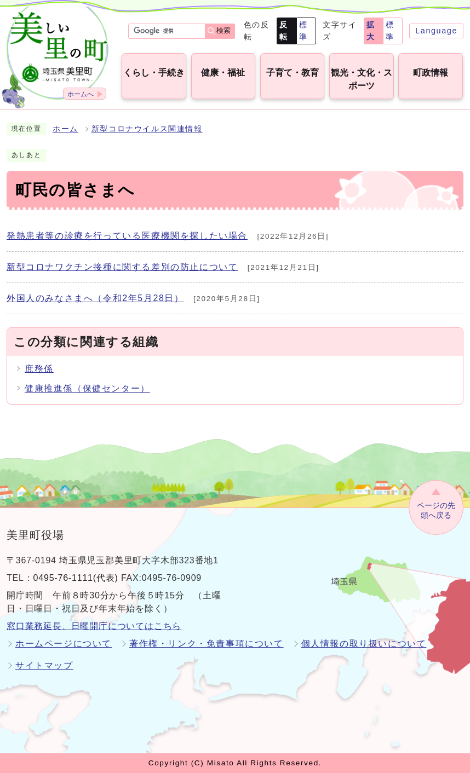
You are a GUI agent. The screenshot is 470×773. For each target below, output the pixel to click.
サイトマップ (44, 665)
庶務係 (39, 368)
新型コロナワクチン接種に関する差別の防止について (122, 267)
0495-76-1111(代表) (75, 577)
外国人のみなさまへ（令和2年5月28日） (95, 298)
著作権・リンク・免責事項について (206, 643)
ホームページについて (63, 643)
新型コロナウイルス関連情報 (147, 129)
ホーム (65, 129)
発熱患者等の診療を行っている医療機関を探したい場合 (127, 235)
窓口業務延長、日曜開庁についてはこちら (94, 626)
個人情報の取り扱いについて (364, 643)
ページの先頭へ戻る (436, 510)
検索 (223, 30)
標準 (303, 30)
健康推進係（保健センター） (87, 388)
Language (436, 30)
